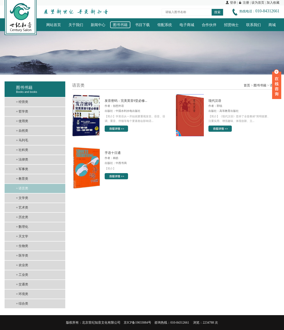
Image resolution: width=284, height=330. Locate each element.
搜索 (217, 12)
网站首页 (53, 25)
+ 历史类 (22, 217)
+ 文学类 (22, 198)
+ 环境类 (22, 294)
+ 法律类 (22, 159)
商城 (272, 25)
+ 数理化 (22, 226)
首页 (247, 85)
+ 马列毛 (22, 140)
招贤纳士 (231, 25)
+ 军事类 (22, 169)
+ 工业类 (22, 274)
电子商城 (187, 25)
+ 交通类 (22, 284)
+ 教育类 (22, 178)
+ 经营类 (22, 102)
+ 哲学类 (22, 111)
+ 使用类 (22, 121)
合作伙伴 (209, 25)
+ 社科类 (22, 150)
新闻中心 (98, 25)
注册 (243, 2)
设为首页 (257, 2)
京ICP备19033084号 (137, 322)
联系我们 (253, 25)
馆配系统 (164, 25)
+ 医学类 (22, 255)
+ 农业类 (22, 265)
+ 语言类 (22, 188)
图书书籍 (120, 25)
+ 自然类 (22, 130)
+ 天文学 (22, 236)
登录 (231, 2)
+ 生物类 (22, 246)
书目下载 (142, 25)
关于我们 (75, 25)
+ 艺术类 (22, 207)
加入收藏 (273, 2)
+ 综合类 (22, 303)
